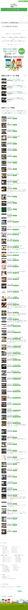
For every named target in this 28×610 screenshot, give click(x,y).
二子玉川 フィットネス (6, 561)
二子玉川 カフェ (14, 548)
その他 (3, 574)
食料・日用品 (8, 113)
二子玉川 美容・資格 (6, 571)
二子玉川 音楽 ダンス (6, 567)
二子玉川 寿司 (13, 549)
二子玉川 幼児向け (5, 568)
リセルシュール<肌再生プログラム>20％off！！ (17, 93)
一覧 (25, 75)
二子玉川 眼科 (17, 560)
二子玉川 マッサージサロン (7, 557)
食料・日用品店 (17, 326)
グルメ (7, 110)
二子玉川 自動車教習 (6, 570)
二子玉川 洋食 (4, 549)
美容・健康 (20, 110)
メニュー (14, 9)
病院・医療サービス (19, 555)
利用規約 (10, 596)
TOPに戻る (9, 44)
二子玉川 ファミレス (6, 553)
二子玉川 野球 (15, 570)
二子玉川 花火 (5, 584)
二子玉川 (4, 543)
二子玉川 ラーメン (14, 550)
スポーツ (15, 564)
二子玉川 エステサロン (6, 559)
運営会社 (19, 586)
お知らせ (4, 586)
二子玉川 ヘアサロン (6, 556)
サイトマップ (18, 44)
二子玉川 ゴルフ (16, 566)
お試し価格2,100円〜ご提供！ (17, 80)
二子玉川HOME (4, 22)
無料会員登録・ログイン (23, 1)
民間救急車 (4, 577)
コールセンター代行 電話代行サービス (9, 578)
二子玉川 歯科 (17, 556)
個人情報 (4, 596)
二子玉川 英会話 (5, 566)
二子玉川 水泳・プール (17, 567)
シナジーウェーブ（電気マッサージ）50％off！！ (17, 87)
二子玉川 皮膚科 (18, 559)
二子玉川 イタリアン (6, 550)
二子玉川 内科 (17, 557)
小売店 (20, 113)
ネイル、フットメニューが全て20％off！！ (17, 99)
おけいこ (4, 564)
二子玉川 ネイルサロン (6, 560)
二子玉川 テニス (16, 568)
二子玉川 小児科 (18, 561)
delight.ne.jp (26, 605)
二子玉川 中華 (4, 548)
